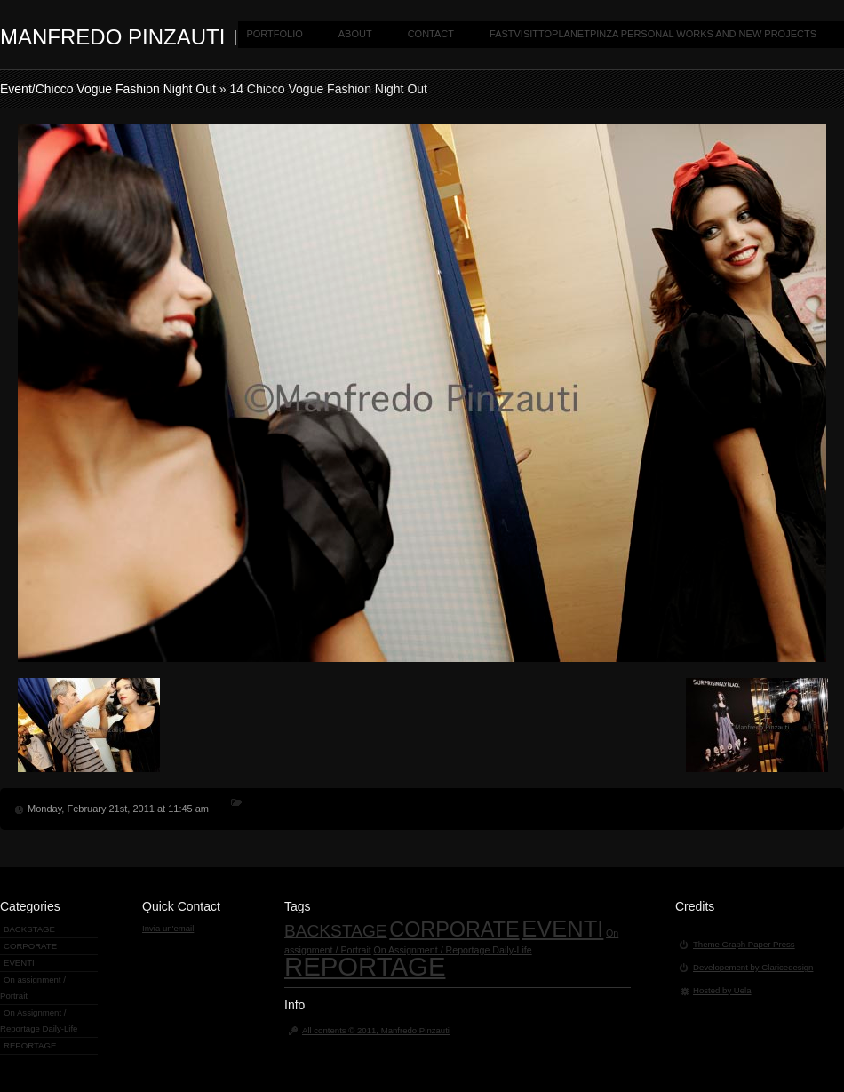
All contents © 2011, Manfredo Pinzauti (376, 1030)
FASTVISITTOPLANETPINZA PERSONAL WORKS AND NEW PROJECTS (653, 33)
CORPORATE (30, 946)
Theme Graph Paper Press (744, 944)
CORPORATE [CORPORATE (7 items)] (454, 929)
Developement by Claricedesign (753, 967)
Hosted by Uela (722, 990)
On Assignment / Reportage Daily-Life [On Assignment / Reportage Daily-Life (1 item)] (452, 950)
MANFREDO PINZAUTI (112, 37)
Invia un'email (168, 928)
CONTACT (431, 33)
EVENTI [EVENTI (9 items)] (562, 928)
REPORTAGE (30, 1045)
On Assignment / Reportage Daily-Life (38, 1020)
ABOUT (355, 33)
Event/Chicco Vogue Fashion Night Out (108, 89)
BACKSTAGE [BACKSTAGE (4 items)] (335, 930)
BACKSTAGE (29, 929)
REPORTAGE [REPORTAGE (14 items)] (364, 966)
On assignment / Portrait (33, 987)
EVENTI (19, 963)
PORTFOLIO (274, 33)
